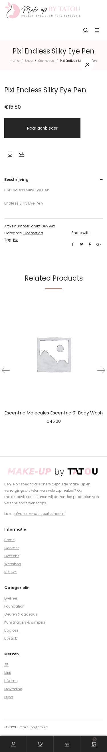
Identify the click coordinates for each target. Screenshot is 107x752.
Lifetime (10, 680)
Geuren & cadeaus (20, 614)
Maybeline (13, 688)
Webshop (12, 563)
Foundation (14, 606)
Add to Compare (21, 154)
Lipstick (10, 638)
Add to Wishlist (10, 154)
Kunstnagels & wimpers (24, 622)
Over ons (11, 555)
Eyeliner (10, 598)
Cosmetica (46, 61)
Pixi (15, 239)
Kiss (7, 672)
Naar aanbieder (42, 128)
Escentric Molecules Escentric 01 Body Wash (53, 413)
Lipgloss (11, 630)
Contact (11, 547)
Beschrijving (16, 179)
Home (15, 61)
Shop (29, 61)
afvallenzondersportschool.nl (39, 513)
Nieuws (10, 572)
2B (6, 664)
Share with (80, 232)
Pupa (8, 697)
